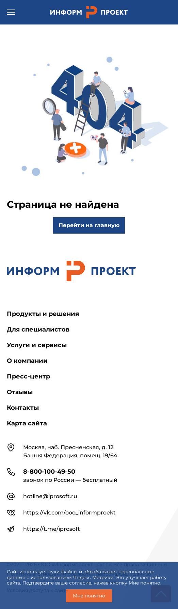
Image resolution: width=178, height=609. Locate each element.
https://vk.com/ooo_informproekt (69, 512)
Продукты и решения (43, 314)
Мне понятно (89, 596)
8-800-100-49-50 (49, 471)
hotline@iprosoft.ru (50, 496)
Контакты (23, 407)
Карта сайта (27, 423)
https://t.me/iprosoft (51, 529)
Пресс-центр (28, 376)
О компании (27, 361)
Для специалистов (38, 329)
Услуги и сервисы (37, 345)
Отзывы (20, 392)
